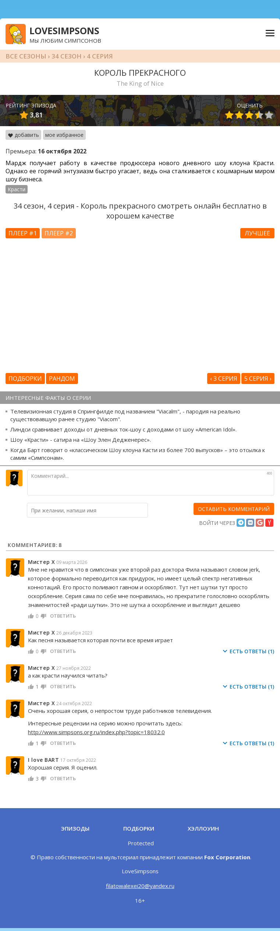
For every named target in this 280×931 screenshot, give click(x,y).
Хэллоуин (203, 828)
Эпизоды (75, 828)
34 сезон (67, 56)
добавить (23, 134)
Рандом (62, 378)
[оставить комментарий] (234, 509)
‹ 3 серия (223, 378)
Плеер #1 (22, 233)
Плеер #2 (59, 233)
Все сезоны (26, 56)
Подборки (25, 378)
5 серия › (258, 378)
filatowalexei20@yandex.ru (140, 885)
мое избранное (64, 134)
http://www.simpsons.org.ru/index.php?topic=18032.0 (96, 732)
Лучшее (257, 233)
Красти (16, 189)
